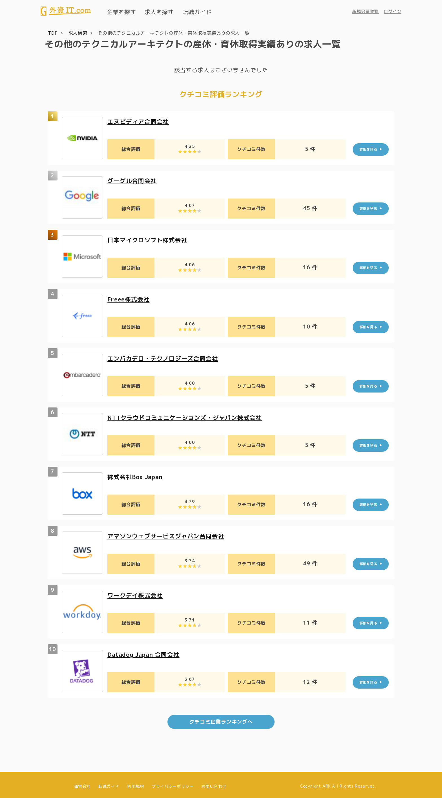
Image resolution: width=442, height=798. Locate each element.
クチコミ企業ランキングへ (221, 718)
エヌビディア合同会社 (139, 121)
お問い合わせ (213, 783)
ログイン (392, 11)
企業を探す (121, 12)
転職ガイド (197, 12)
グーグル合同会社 (133, 180)
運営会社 (82, 783)
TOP (53, 33)
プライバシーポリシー (172, 783)
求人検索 (77, 33)
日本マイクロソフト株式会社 (149, 239)
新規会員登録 (365, 11)
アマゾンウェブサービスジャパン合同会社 (168, 535)
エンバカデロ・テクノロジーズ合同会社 (165, 358)
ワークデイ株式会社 (136, 594)
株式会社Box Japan (136, 476)
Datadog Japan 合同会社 (145, 654)
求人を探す (159, 12)
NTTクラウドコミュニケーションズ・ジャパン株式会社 (188, 417)
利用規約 (135, 783)
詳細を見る (368, 149)
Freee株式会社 (129, 298)
